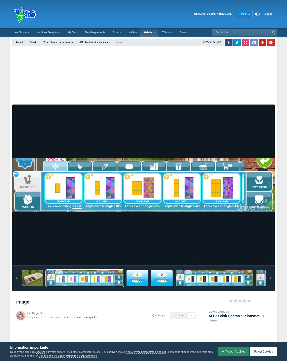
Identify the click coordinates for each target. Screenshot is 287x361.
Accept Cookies (232, 351)
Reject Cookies (263, 351)
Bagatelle (38, 313)
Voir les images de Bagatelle (80, 317)
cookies (40, 351)
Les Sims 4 (20, 32)
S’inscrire (244, 13)
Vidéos (133, 32)
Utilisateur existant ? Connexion (214, 14)
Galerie (148, 32)
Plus (183, 32)
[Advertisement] (143, 76)
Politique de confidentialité (87, 355)
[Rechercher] (230, 32)
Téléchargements (95, 32)
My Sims (73, 32)
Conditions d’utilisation (57, 355)
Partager (158, 315)
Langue (269, 14)
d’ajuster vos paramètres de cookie (146, 351)
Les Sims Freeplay (47, 32)
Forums (117, 32)
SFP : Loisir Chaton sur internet (234, 316)
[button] (16, 278)
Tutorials (167, 32)
